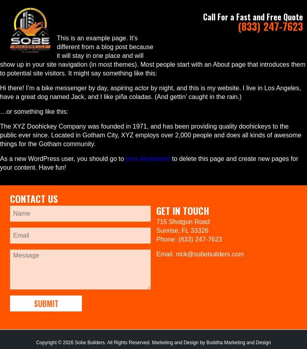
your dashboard (148, 158)
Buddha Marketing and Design (238, 342)
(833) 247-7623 (270, 26)
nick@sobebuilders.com (210, 254)
